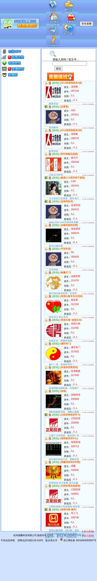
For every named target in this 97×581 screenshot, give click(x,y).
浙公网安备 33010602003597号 (78, 540)
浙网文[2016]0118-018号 (30, 540)
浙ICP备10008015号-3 (70, 535)
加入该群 (88, 535)
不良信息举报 (8, 540)
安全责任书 (51, 540)
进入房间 (88, 531)
